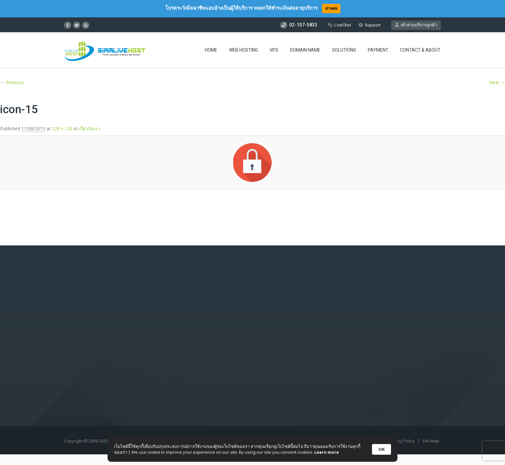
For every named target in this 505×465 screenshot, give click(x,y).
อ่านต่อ (331, 8)
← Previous (12, 82)
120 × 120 (62, 128)
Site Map (430, 441)
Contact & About (420, 50)
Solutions (344, 50)
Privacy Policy (402, 441)
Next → (497, 82)
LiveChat (339, 25)
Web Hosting (243, 50)
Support (369, 25)
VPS (274, 50)
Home (211, 50)
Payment (378, 50)
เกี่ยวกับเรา (89, 128)
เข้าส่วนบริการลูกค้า (416, 25)
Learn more (326, 452)
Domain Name (305, 50)
